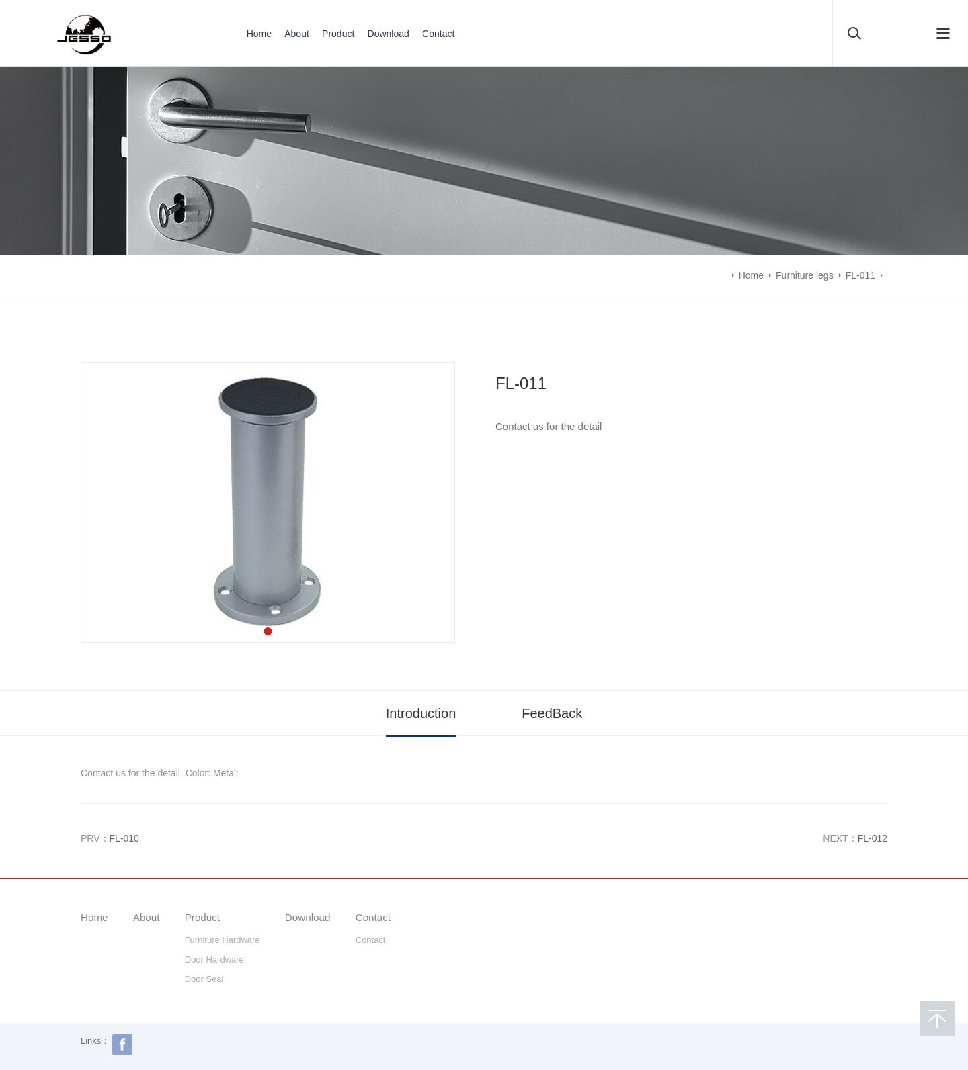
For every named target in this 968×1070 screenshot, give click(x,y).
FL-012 (872, 838)
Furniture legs (805, 275)
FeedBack (552, 713)
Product (338, 33)
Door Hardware (214, 959)
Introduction (421, 713)
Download (388, 33)
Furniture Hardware (222, 940)
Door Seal (204, 979)
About (296, 33)
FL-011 (860, 275)
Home (259, 33)
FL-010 (124, 838)
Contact (438, 33)
